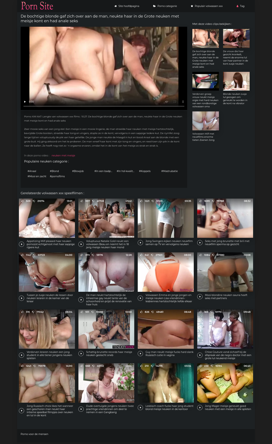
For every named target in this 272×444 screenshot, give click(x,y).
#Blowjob (78, 171)
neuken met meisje (63, 155)
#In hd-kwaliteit (126, 171)
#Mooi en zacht (37, 176)
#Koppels (145, 171)
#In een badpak (104, 171)
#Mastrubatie (169, 171)
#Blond (54, 171)
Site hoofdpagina (126, 6)
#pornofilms (57, 176)
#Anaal (32, 171)
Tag (240, 6)
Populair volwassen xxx (207, 6)
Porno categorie (165, 6)
